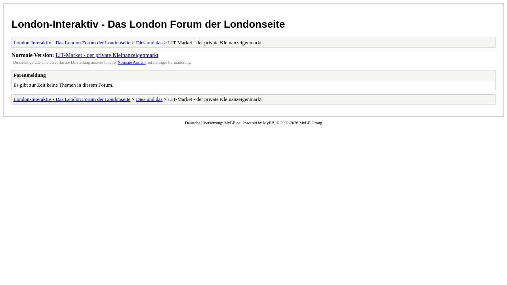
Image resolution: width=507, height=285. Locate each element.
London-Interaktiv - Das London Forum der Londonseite (148, 24)
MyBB (268, 123)
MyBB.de (232, 123)
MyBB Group (310, 123)
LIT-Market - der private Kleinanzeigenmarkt (106, 55)
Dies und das (149, 43)
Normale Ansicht (132, 62)
